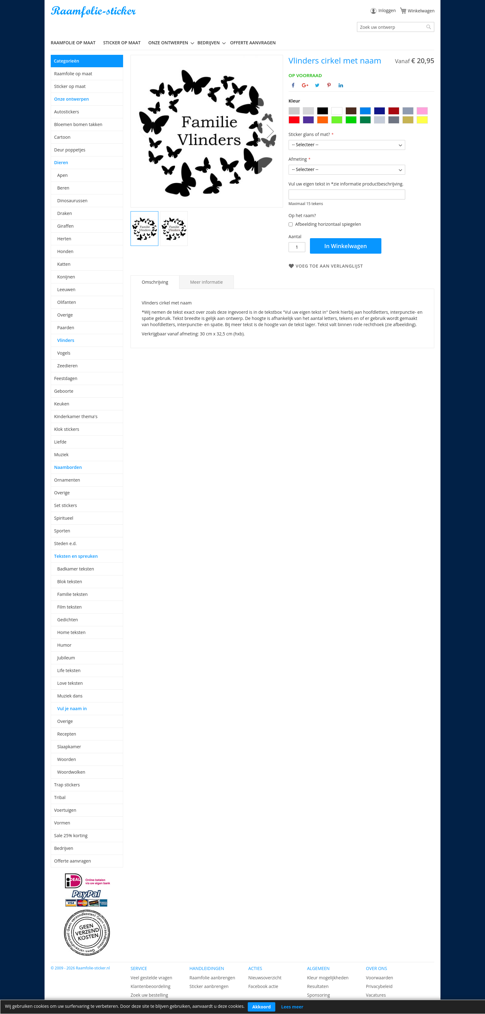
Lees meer (292, 1007)
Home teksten (71, 632)
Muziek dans (70, 696)
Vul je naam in (72, 708)
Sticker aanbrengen (208, 986)
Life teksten (68, 670)
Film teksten (69, 607)
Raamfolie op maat (73, 73)
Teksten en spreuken (76, 556)
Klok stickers (66, 429)
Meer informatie (206, 282)
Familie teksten (72, 594)
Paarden (65, 327)
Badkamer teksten (75, 569)
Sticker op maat (70, 86)
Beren (63, 188)
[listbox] (361, 116)
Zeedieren (67, 366)
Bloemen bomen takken (78, 124)
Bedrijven (63, 848)
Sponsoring (318, 995)
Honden (65, 251)
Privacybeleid (379, 986)
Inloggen (387, 10)
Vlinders (65, 340)
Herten (64, 239)
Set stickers (65, 505)
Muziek (61, 454)
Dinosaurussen (72, 200)
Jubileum (66, 658)
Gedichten (67, 620)
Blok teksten (69, 581)
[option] (294, 111)
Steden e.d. (65, 543)
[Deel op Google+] (305, 85)
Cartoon (62, 137)
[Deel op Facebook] (293, 85)
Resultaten (318, 986)
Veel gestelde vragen (151, 978)
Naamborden (68, 467)
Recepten (66, 734)
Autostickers (66, 112)
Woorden (66, 759)
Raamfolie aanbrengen (212, 978)
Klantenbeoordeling (150, 986)
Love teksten (70, 683)
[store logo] (94, 12)
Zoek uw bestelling (149, 995)
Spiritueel (63, 518)
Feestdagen (65, 378)
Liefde (60, 442)
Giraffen (65, 226)
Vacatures (376, 995)
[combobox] (395, 27)
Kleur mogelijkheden (328, 978)
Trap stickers (67, 785)
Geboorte (63, 391)
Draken (64, 213)
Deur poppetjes (69, 150)
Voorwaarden (379, 978)
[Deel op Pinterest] (329, 85)
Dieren (61, 162)
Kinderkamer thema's (75, 416)
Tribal (60, 797)
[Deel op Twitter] (317, 85)
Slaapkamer (69, 747)
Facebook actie (263, 986)
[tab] (155, 282)
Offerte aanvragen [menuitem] (253, 43)
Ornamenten (67, 480)
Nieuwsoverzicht (264, 978)
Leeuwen (66, 289)
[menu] (242, 42)
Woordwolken (71, 772)
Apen (62, 175)
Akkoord (261, 1007)
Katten (64, 264)
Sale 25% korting (71, 835)
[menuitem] (75, 42)
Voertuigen (65, 810)
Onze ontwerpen (71, 99)
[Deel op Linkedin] (341, 85)
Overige (65, 315)
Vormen (62, 823)
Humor (64, 645)
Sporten (62, 531)
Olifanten (66, 302)
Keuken (61, 404)
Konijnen (66, 277)
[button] (270, 131)
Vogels (63, 353)
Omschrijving (155, 282)
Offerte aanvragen (72, 861)
